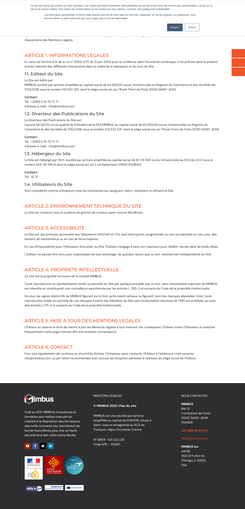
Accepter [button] (174, 27)
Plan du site (127, 406)
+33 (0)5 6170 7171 (194, 431)
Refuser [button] (192, 27)
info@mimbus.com (194, 438)
